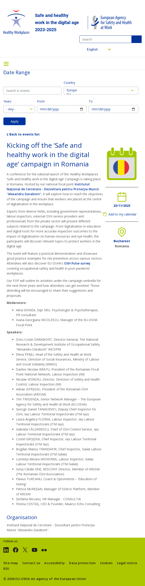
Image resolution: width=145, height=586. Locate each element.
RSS (6, 568)
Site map (10, 563)
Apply (14, 121)
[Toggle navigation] (6, 63)
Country (69, 82)
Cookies (106, 563)
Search (136, 39)
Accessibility (54, 563)
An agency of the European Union (58, 579)
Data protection (82, 563)
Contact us (31, 563)
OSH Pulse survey (77, 263)
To (91, 101)
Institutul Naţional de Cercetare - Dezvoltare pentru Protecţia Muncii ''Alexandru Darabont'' (53, 189)
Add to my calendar (122, 214)
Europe (101, 90)
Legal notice (127, 563)
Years (7, 101)
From (41, 101)
